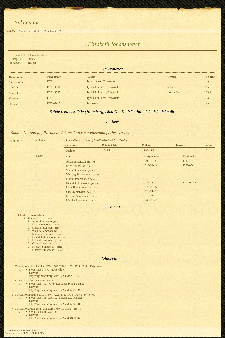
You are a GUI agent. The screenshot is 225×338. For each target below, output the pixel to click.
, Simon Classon (77, 140)
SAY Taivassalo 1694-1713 (34, 280)
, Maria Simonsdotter (81, 178)
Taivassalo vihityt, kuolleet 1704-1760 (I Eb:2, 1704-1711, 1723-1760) (59, 266)
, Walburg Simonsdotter (82, 174)
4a (207, 97)
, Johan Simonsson (80, 161)
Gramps (18, 330)
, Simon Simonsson (80, 170)
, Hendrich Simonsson (82, 183)
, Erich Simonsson (79, 165)
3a (211, 92)
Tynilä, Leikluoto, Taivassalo (103, 87)
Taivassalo (92, 103)
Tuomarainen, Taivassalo (101, 81)
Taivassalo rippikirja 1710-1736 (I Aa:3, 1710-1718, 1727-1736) (55, 294)
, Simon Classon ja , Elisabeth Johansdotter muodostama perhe (69, 132)
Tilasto (63, 31)
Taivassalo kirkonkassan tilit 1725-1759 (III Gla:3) (48, 308)
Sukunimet (24, 31)
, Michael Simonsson (81, 196)
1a (207, 81)
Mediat (37, 31)
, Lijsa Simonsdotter (81, 187)
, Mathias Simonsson (81, 200)
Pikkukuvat (50, 31)
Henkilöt (10, 31)
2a (207, 87)
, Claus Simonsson (80, 191)
